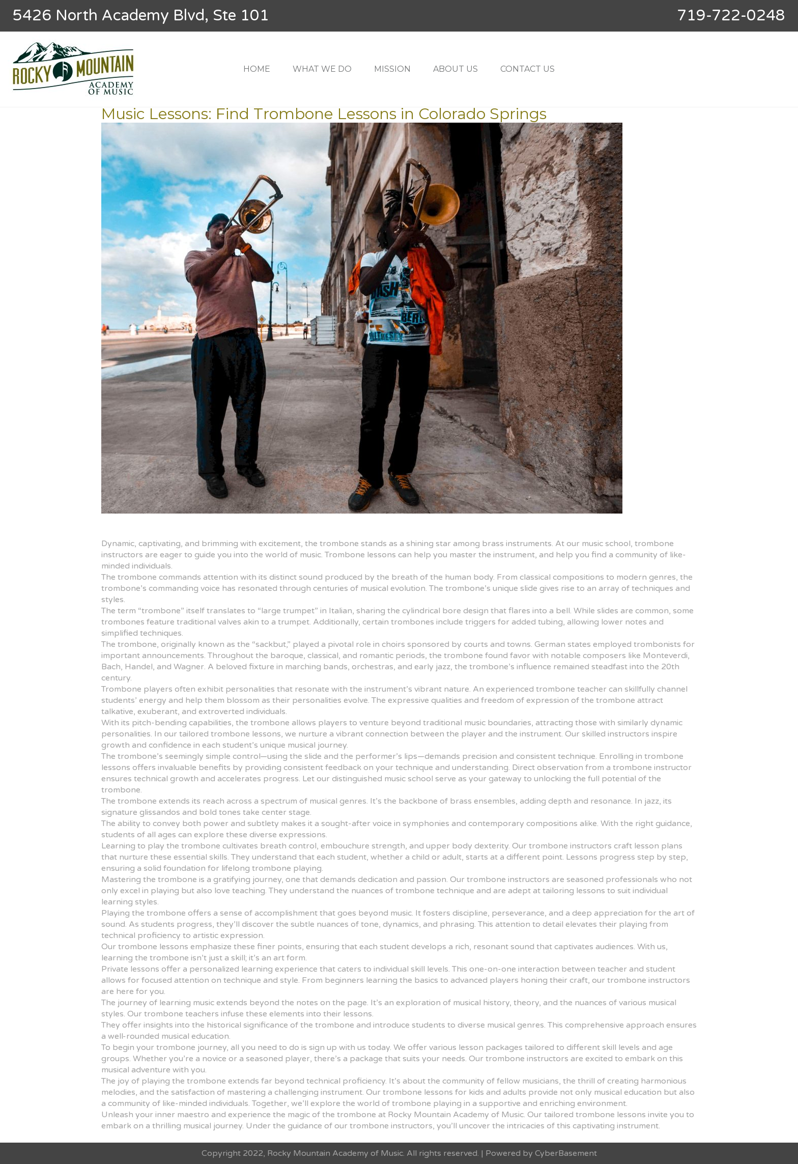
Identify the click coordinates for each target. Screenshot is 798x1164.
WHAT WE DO (322, 69)
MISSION (392, 69)
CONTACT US (527, 69)
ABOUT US (455, 69)
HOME (256, 69)
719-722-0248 (731, 15)
